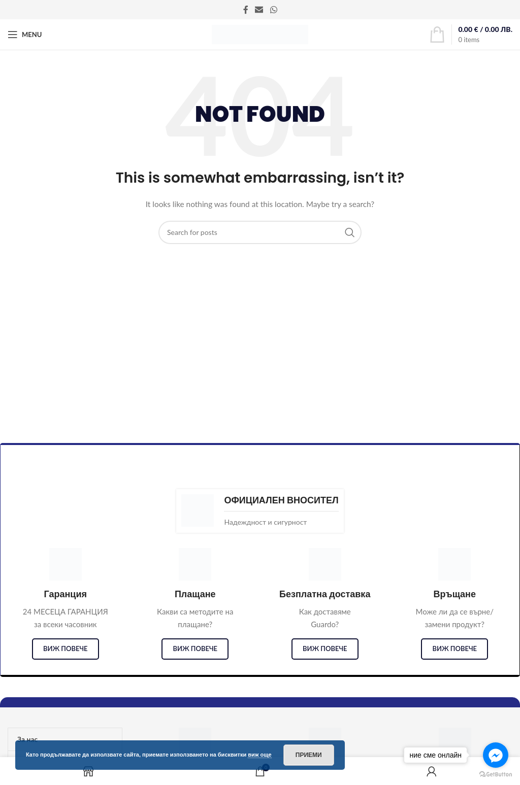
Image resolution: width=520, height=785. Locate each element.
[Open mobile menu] (25, 34)
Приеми (309, 755)
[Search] (260, 232)
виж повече (65, 648)
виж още (260, 755)
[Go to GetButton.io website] (495, 774)
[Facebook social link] (246, 9)
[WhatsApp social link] (273, 9)
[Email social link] (259, 9)
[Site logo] (260, 33)
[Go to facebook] (495, 755)
